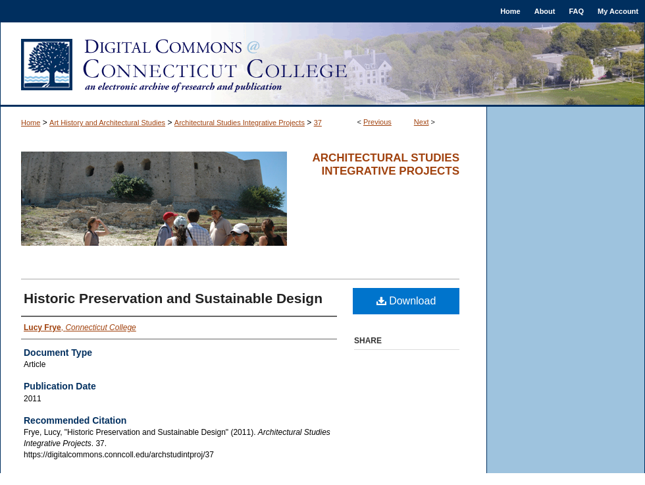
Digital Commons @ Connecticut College (322, 64)
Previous (377, 122)
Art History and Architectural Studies (107, 123)
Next (421, 122)
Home (30, 123)
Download (406, 300)
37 (318, 123)
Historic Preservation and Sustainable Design (173, 298)
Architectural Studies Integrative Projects (239, 123)
